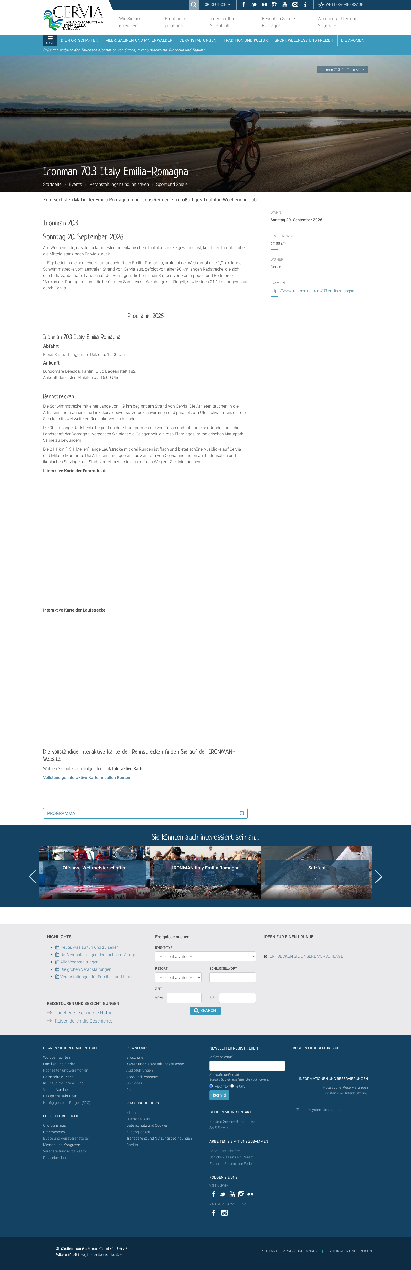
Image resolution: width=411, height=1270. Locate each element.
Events (75, 184)
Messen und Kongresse (62, 1145)
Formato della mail (239, 1077)
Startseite (52, 184)
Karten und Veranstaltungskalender (155, 1064)
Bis (212, 998)
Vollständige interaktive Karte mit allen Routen (86, 777)
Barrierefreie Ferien (58, 1077)
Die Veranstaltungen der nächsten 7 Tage (95, 954)
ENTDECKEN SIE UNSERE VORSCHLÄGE (306, 956)
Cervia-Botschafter (224, 1151)
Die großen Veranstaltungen (85, 969)
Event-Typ (163, 948)
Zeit (158, 989)
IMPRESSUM (291, 1251)
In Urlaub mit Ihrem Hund (63, 1083)
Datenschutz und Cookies (147, 1125)
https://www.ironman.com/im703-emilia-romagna (312, 290)
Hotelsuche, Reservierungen (345, 1087)
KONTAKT (269, 1251)
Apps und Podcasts (142, 1077)
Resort (161, 969)
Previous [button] (32, 876)
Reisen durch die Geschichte (83, 1021)
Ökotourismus (54, 1125)
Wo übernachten (56, 1057)
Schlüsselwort (223, 969)
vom (159, 998)
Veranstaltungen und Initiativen (119, 184)
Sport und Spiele (172, 184)
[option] (94, 872)
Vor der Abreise (55, 1090)
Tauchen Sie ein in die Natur (83, 1012)
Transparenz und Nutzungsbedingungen (159, 1138)
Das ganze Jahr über (60, 1096)
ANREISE (313, 1251)
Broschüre (134, 1057)
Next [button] (378, 876)
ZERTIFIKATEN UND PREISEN (348, 1251)
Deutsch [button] (220, 4)
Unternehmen (54, 1132)
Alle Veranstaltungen (77, 962)
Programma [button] (61, 813)
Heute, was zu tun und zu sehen (87, 947)
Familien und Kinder (59, 1064)
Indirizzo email (220, 1057)
